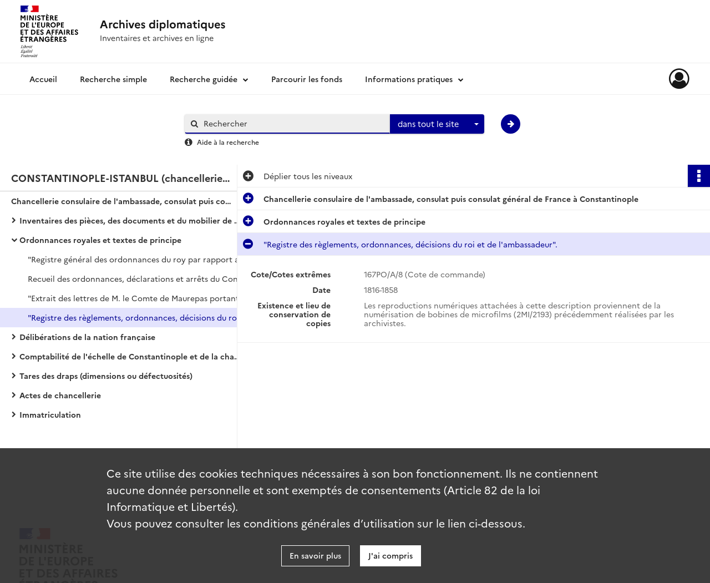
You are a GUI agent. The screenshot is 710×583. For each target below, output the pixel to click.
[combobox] (437, 124)
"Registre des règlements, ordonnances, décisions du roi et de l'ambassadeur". (139, 317)
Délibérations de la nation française (87, 336)
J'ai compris (390, 555)
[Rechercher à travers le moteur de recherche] (293, 123)
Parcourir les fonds (306, 78)
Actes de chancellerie (60, 395)
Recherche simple (113, 78)
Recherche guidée (203, 78)
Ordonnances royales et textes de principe (100, 239)
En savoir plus (315, 555)
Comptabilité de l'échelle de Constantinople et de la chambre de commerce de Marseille (130, 356)
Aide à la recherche (228, 141)
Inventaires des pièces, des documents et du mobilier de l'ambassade (130, 220)
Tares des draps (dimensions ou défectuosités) (105, 375)
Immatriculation (50, 414)
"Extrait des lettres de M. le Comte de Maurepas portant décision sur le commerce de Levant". (139, 297)
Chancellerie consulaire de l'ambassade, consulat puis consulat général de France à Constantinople (122, 200)
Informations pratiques (409, 78)
